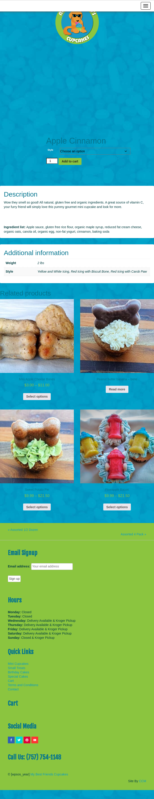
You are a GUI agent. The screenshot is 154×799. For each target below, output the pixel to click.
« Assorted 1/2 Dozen (23, 530)
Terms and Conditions (23, 685)
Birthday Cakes (18, 672)
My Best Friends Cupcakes (49, 774)
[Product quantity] (52, 161)
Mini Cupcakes (18, 663)
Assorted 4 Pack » (133, 534)
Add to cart (70, 161)
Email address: (19, 566)
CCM (142, 781)
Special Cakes (18, 676)
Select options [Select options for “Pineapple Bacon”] (117, 507)
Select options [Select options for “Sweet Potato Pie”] (37, 507)
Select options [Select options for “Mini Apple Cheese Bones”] (37, 396)
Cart (11, 681)
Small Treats (16, 668)
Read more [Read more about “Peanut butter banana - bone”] (117, 389)
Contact (13, 689)
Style (50, 150)
